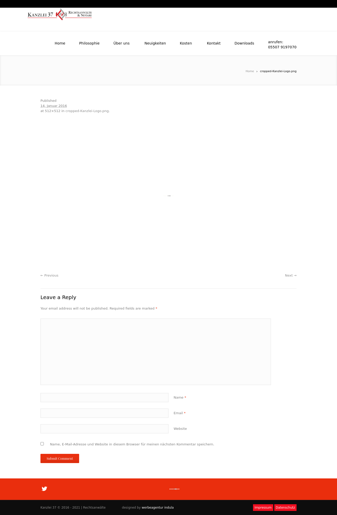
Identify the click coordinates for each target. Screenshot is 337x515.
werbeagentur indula (158, 507)
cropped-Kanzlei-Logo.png (87, 111)
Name (180, 397)
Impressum (263, 507)
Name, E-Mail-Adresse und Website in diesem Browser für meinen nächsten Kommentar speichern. (132, 444)
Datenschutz (285, 507)
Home (250, 71)
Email (180, 413)
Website (180, 429)
